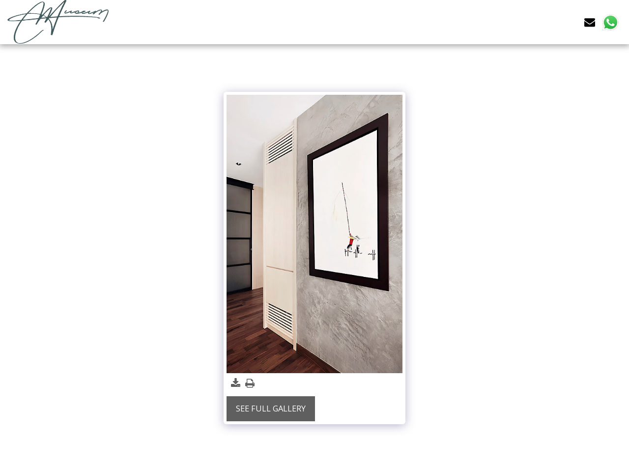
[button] (589, 21)
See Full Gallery (271, 408)
